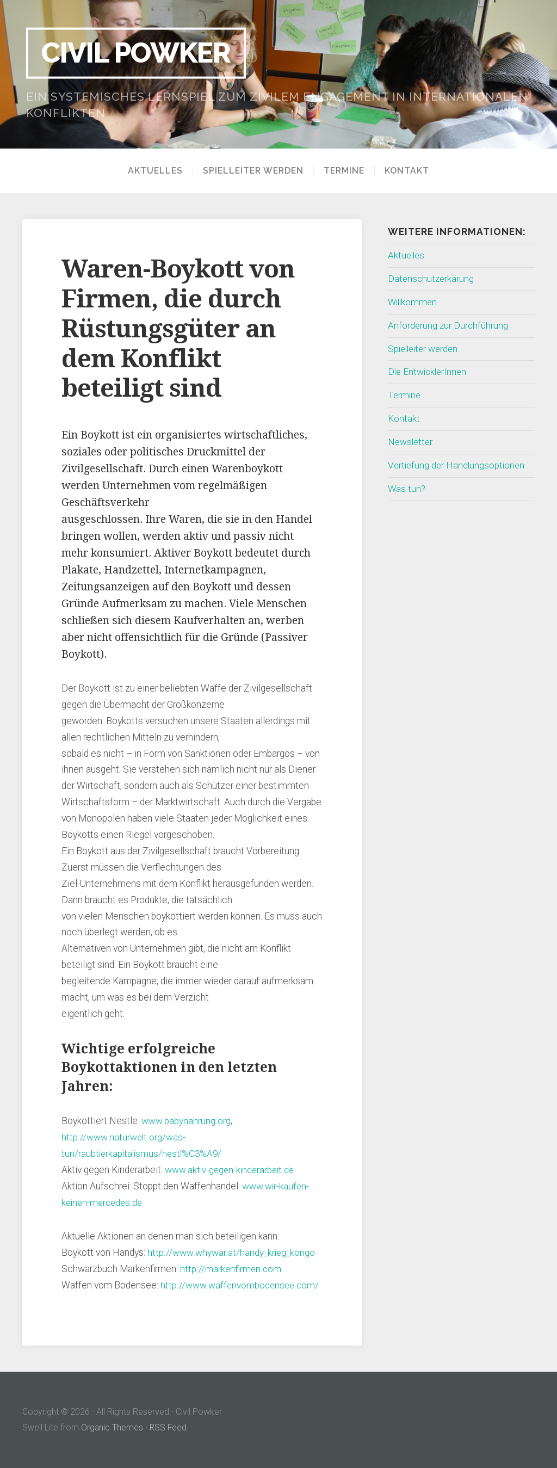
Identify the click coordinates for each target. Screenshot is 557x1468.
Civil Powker (140, 53)
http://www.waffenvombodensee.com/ (240, 1285)
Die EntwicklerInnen (429, 371)
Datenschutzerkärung (432, 278)
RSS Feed (169, 1427)
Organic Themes (112, 1427)
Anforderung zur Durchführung (449, 325)
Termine (344, 171)
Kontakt (407, 171)
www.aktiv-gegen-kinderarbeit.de (231, 1169)
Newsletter (411, 441)
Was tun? (407, 488)
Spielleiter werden (253, 171)
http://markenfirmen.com (231, 1268)
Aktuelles (155, 171)
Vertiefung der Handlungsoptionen (458, 465)
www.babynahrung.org (185, 1120)
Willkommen (414, 302)
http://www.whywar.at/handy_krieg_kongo (231, 1252)
